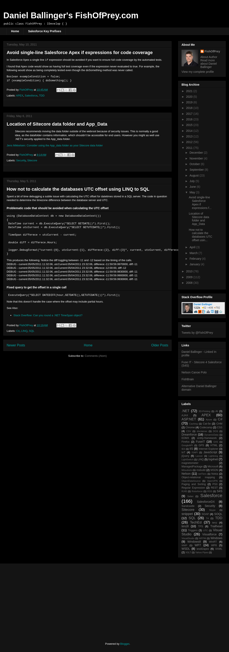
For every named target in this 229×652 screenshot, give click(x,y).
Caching (193, 423)
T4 (207, 518)
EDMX (185, 438)
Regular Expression (193, 487)
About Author (208, 57)
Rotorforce (197, 491)
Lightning (213, 456)
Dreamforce (189, 434)
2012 (189, 142)
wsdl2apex (203, 548)
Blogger (124, 643)
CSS (219, 427)
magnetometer (190, 463)
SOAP (205, 514)
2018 (189, 108)
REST (214, 487)
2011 (189, 147)
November (196, 158)
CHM (219, 423)
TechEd (196, 522)
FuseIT (200, 441)
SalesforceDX (206, 501)
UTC (205, 530)
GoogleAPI (187, 445)
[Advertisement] (41, 599)
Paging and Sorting (194, 484)
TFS (200, 526)
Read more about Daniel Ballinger (208, 64)
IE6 (183, 449)
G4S (215, 442)
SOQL (218, 514)
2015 (189, 125)
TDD (42, 95)
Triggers (193, 530)
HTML (214, 445)
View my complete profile (198, 71)
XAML (218, 548)
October (195, 164)
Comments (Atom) (96, 355)
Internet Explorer (208, 448)
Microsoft (213, 466)
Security (21, 160)
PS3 (215, 484)
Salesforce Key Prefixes (44, 31)
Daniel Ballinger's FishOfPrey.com (70, 15)
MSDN (214, 470)
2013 (189, 136)
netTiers (202, 474)
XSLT (188, 552)
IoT (183, 452)
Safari (190, 496)
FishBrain (188, 379)
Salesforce (31, 95)
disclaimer (202, 431)
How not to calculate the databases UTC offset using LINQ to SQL (78, 189)
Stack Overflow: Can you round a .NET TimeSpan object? (48, 315)
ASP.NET (189, 419)
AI (216, 411)
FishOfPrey (212, 51)
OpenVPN (212, 481)
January (195, 264)
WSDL (186, 548)
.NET (185, 411)
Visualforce (209, 534)
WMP (184, 545)
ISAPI (195, 452)
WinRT (213, 541)
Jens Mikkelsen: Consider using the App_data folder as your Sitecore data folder (55, 145)
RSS (209, 491)
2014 (189, 130)
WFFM (202, 538)
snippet (187, 514)
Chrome (190, 427)
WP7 (198, 545)
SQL (31, 330)
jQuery (185, 455)
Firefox (186, 441)
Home (15, 31)
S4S (219, 491)
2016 (189, 119)
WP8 (214, 545)
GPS (201, 445)
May (192, 192)
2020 (189, 96)
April (192, 247)
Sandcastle (188, 506)
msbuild (200, 470)
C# (18, 330)
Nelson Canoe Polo (194, 372)
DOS (215, 431)
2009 (189, 277)
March (193, 253)
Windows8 (194, 541)
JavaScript (210, 452)
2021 (189, 91)
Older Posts (159, 345)
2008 (189, 282)
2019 (189, 102)
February (195, 258)
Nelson (186, 473)
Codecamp (206, 427)
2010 (189, 271)
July (192, 181)
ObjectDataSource (191, 481)
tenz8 (185, 526)
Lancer (199, 456)
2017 (189, 113)
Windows (216, 538)
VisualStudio (188, 538)
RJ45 (184, 491)
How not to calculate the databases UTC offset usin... (200, 235)
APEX (19, 95)
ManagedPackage (192, 466)
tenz (214, 522)
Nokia (214, 473)
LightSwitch (187, 459)
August (194, 175)
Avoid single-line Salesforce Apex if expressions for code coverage (80, 52)
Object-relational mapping (198, 477)
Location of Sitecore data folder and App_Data (57, 124)
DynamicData (211, 434)
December (196, 152)
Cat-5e (207, 423)
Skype (212, 510)
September (196, 169)
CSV (188, 431)
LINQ (24, 330)
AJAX (185, 415)
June (193, 186)
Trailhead (216, 526)
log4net (213, 459)
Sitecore (32, 160)
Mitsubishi (187, 470)
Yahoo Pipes (201, 552)
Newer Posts (16, 345)
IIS (191, 448)
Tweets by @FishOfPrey (197, 332)
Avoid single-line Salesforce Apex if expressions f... (200, 202)
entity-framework (207, 438)
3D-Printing (204, 411)
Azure (209, 419)
